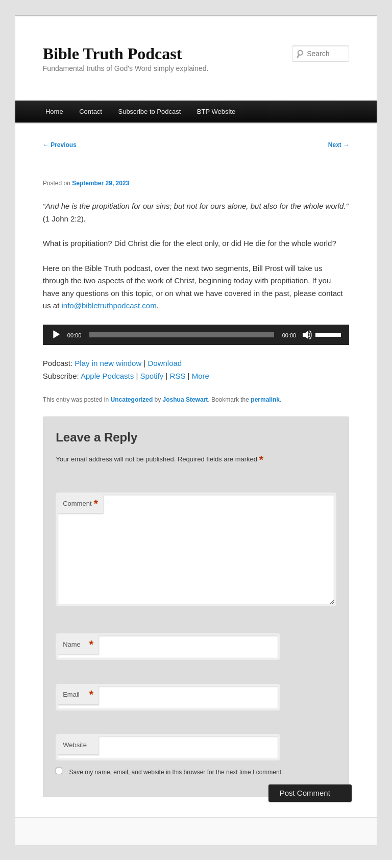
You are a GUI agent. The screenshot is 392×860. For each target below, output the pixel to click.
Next (338, 145)
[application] (196, 335)
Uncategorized (132, 399)
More (200, 376)
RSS (178, 376)
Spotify (151, 376)
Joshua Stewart (185, 399)
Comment (80, 504)
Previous (60, 145)
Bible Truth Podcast (112, 53)
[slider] (181, 334)
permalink (265, 399)
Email (78, 694)
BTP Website (216, 111)
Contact (90, 111)
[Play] (56, 335)
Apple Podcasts (107, 376)
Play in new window (108, 363)
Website (75, 745)
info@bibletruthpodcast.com (108, 305)
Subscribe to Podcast (149, 111)
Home (54, 111)
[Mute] (307, 335)
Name (78, 644)
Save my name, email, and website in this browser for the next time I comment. (176, 772)
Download (165, 363)
